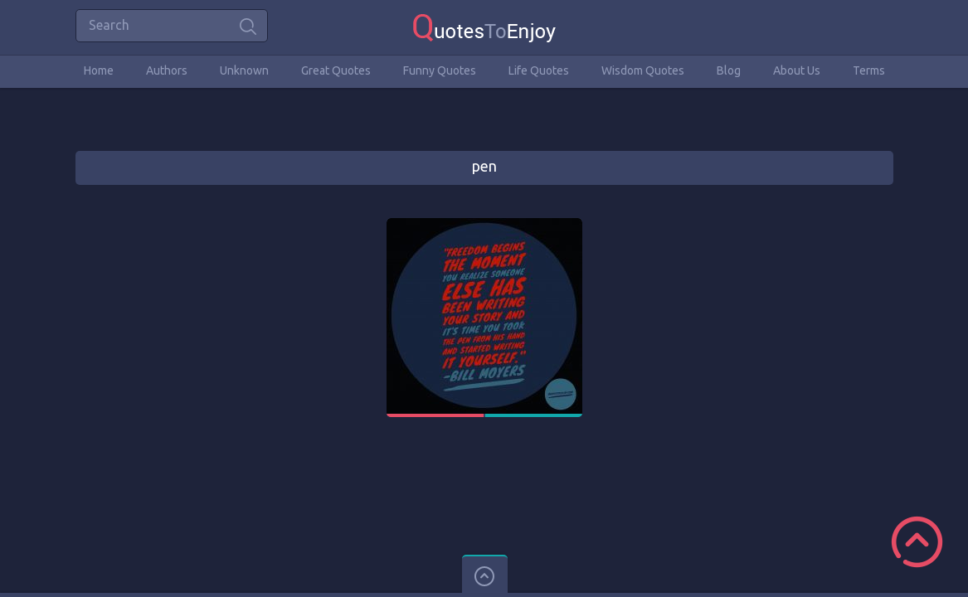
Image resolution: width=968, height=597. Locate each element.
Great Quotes (336, 70)
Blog (729, 70)
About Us (796, 70)
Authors (166, 70)
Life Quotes (538, 70)
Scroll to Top (917, 542)
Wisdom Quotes (642, 70)
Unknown (244, 70)
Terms (869, 70)
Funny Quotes (439, 70)
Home (99, 70)
